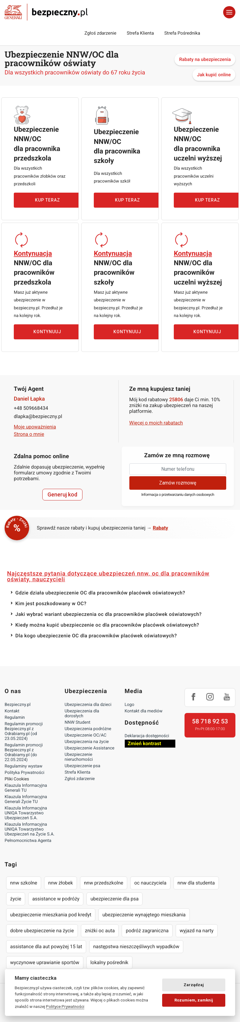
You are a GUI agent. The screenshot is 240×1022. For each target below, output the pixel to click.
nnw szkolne (23, 883)
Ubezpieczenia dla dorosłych (82, 713)
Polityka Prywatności (24, 772)
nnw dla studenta (196, 883)
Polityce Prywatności (65, 1006)
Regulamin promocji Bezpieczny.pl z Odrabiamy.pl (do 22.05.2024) (24, 752)
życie (15, 899)
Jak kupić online (214, 74)
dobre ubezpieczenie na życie (42, 930)
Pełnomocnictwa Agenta (28, 840)
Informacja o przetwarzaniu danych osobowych (177, 494)
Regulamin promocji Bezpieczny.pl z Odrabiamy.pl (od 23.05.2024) (24, 731)
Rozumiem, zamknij (193, 1000)
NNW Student (77, 722)
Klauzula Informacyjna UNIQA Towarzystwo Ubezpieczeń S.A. (26, 813)
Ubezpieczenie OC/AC (85, 735)
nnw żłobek (60, 883)
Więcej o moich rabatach (156, 423)
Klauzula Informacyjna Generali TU (26, 788)
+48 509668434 (31, 408)
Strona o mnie (29, 434)
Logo (129, 704)
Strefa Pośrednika (182, 33)
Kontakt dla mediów (144, 711)
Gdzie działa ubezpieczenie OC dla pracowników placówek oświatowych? (100, 593)
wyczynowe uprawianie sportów (44, 962)
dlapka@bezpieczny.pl (38, 416)
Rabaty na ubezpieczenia (205, 59)
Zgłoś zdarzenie (100, 33)
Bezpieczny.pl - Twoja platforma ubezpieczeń (46, 12)
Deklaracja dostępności (147, 736)
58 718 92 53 (210, 721)
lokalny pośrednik (109, 962)
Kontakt (12, 711)
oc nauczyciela (150, 883)
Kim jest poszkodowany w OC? (50, 603)
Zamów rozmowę (177, 483)
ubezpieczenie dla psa (114, 899)
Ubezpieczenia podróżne (88, 728)
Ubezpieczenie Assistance (90, 748)
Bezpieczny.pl (18, 704)
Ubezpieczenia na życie (87, 741)
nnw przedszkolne (103, 883)
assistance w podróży (55, 899)
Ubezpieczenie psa (82, 766)
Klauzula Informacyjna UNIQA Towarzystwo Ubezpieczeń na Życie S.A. (30, 829)
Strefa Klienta (140, 33)
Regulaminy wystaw (23, 766)
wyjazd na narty (197, 930)
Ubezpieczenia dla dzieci (88, 704)
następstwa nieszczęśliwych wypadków (136, 946)
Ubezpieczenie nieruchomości (79, 757)
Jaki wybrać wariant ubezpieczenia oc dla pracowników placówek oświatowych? (108, 614)
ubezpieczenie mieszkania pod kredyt (50, 915)
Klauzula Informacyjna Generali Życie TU (26, 799)
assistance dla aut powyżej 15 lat (46, 946)
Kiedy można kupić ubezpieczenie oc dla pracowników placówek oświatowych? (107, 625)
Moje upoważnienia (35, 427)
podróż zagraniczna (147, 930)
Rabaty (160, 528)
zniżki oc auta (100, 930)
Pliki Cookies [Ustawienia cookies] (17, 779)
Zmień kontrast (144, 743)
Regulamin (15, 717)
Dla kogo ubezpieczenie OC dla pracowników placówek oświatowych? (96, 636)
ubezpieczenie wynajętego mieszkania (144, 915)
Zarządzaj (194, 984)
